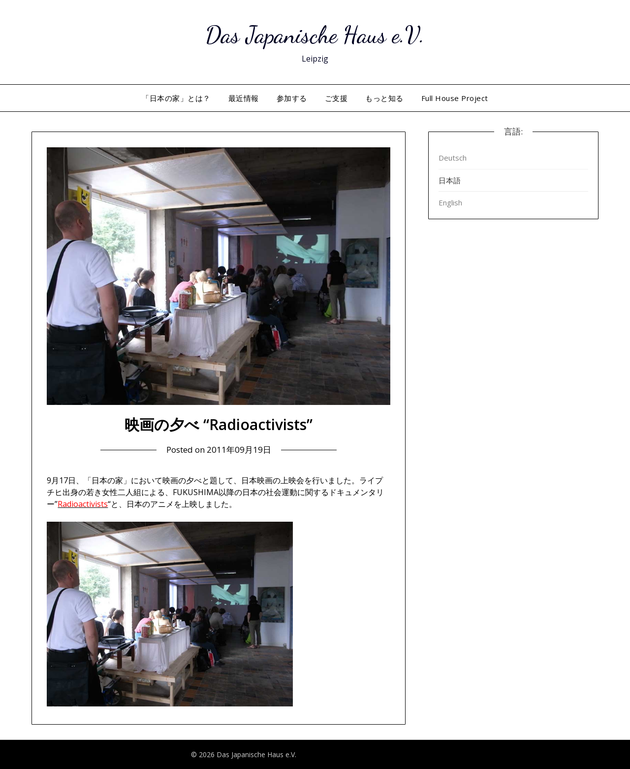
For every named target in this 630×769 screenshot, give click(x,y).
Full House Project (454, 98)
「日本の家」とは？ (176, 98)
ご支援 (336, 98)
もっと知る (384, 98)
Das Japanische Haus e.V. (315, 35)
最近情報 (243, 98)
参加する (292, 98)
